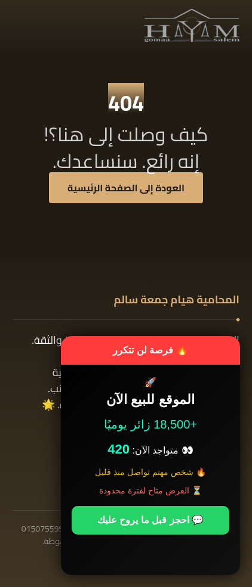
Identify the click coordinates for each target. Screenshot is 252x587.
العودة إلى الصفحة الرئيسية (126, 188)
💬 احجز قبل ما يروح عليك (150, 520)
